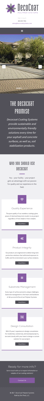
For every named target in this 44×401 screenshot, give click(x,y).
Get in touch (22, 18)
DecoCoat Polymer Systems (24, 393)
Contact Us (22, 380)
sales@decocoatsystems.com (22, 23)
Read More (22, 224)
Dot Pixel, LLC (24, 395)
